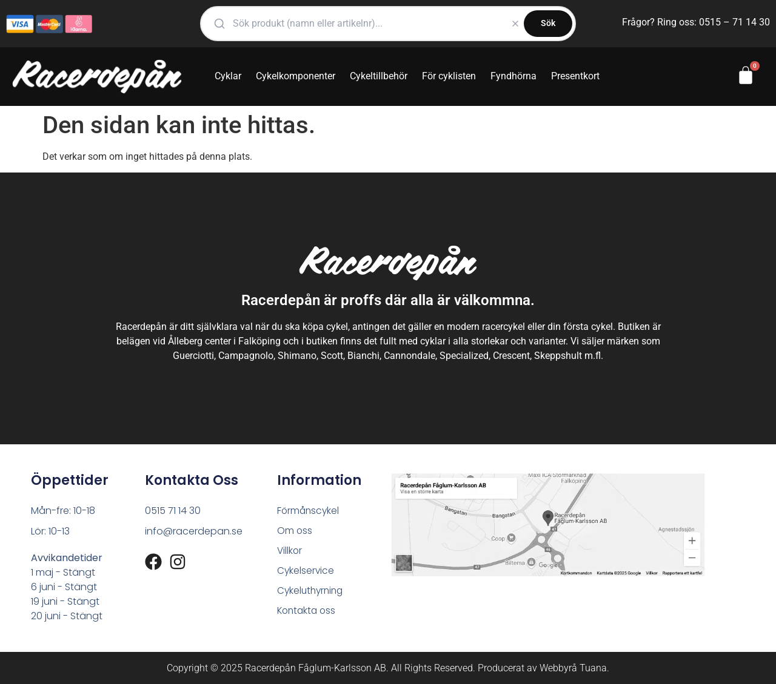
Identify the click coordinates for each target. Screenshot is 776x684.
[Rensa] (515, 23)
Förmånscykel (309, 511)
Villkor (290, 552)
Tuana (593, 668)
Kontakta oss (308, 613)
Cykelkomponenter (295, 76)
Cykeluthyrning (312, 593)
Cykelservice (306, 572)
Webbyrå (558, 668)
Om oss (295, 531)
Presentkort (575, 76)
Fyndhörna (513, 76)
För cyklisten (449, 76)
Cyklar (228, 76)
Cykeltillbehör (378, 76)
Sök (548, 23)
